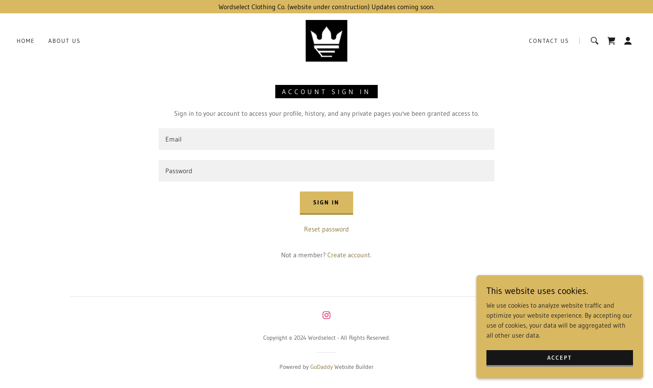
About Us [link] (64, 41)
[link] (326, 40)
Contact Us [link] (549, 41)
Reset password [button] (326, 229)
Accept (559, 363)
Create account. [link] (349, 255)
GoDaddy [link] (321, 367)
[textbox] (326, 139)
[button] (628, 40)
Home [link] (26, 41)
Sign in (326, 202)
